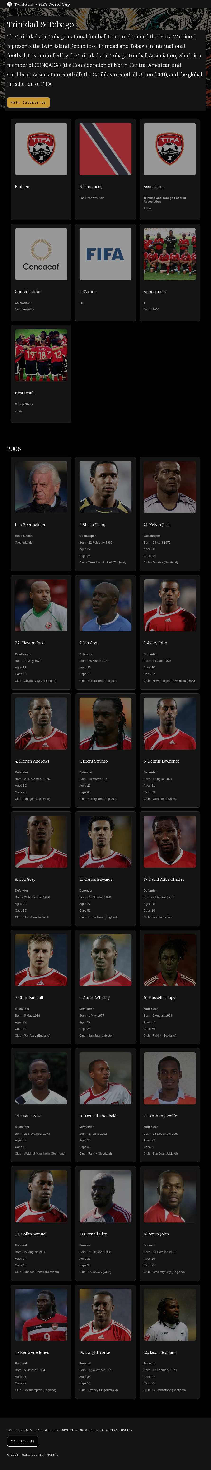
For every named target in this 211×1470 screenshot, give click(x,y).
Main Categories (28, 103)
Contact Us (23, 1441)
